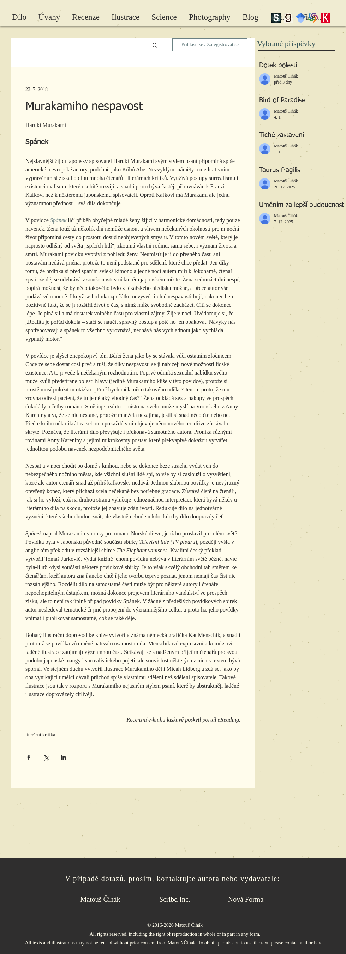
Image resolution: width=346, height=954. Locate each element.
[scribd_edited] (276, 18)
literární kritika (40, 734)
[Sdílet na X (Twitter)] (46, 757)
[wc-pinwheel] (313, 18)
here (318, 943)
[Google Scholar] (301, 18)
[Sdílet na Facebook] (28, 757)
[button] (154, 45)
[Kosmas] (325, 18)
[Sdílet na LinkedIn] (63, 757)
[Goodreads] (288, 18)
